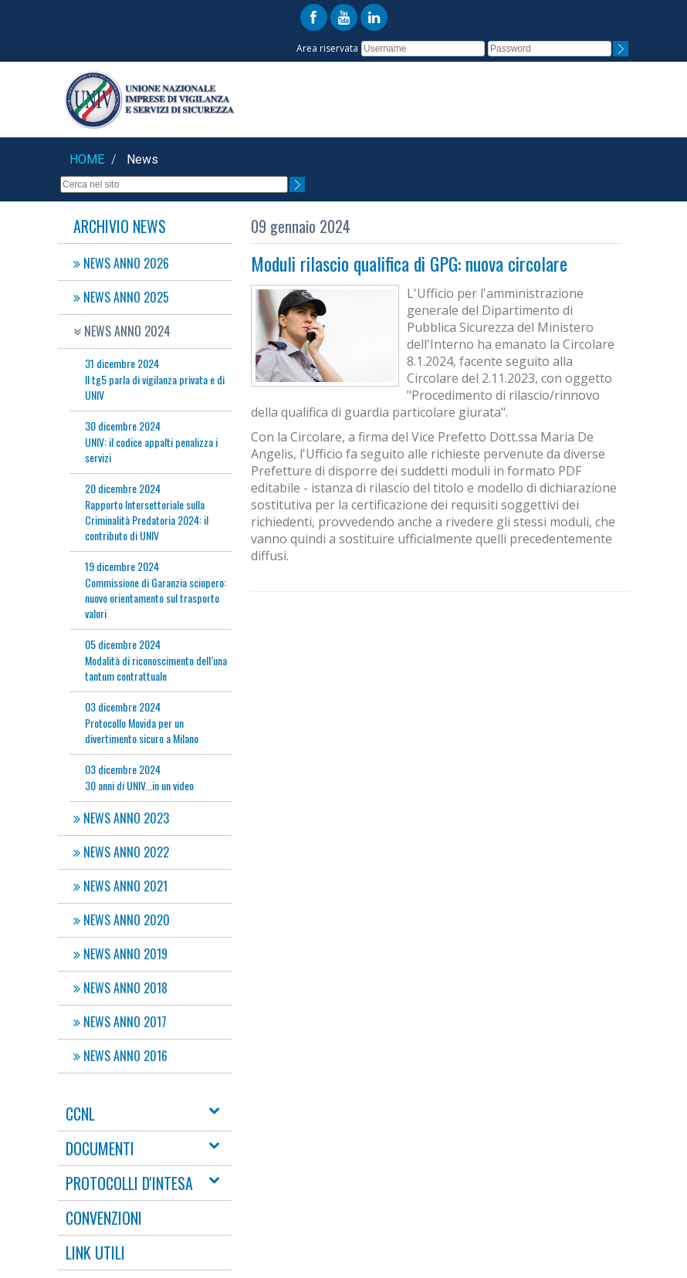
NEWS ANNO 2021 (120, 886)
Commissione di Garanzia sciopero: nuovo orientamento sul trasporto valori (155, 589)
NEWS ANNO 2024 (122, 331)
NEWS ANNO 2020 (121, 920)
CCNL (80, 1113)
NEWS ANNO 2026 (121, 263)
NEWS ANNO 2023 (121, 818)
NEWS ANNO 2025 (121, 297)
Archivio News (119, 226)
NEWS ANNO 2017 (120, 1022)
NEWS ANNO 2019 (120, 954)
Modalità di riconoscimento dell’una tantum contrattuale (156, 660)
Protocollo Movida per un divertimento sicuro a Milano (141, 722)
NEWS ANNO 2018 (120, 988)
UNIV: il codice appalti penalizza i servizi (151, 441)
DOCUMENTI (100, 1148)
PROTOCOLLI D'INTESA (129, 1183)
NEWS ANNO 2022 (121, 852)
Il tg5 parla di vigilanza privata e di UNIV (155, 379)
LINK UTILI (95, 1252)
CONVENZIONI (104, 1217)
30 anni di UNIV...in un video (139, 777)
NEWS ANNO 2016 (120, 1055)
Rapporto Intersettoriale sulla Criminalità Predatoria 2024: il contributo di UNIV (146, 511)
